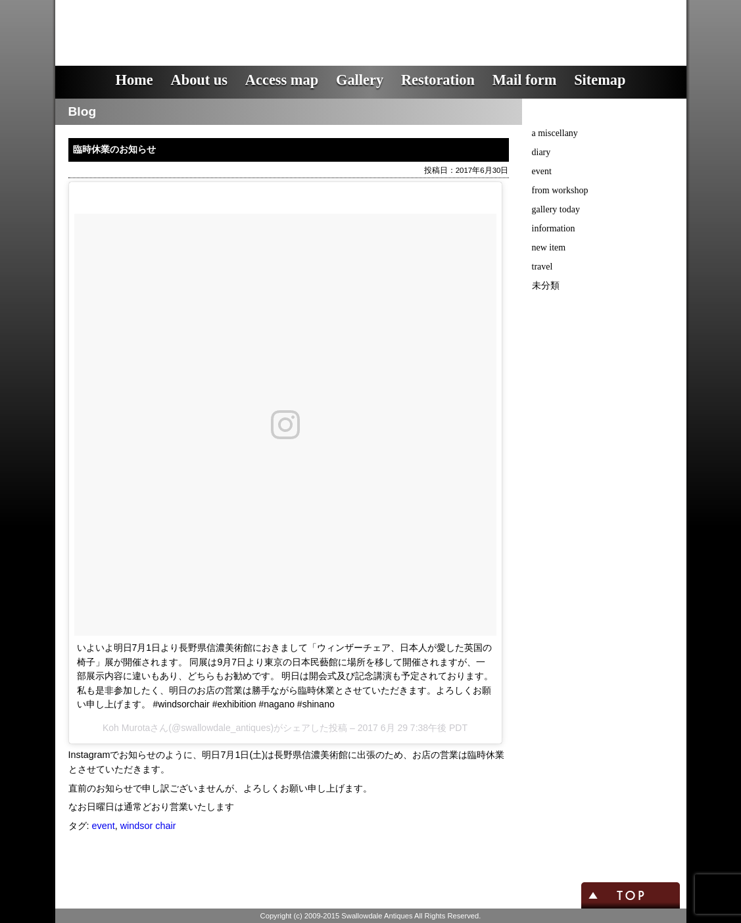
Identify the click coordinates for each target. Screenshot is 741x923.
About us (199, 80)
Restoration (438, 80)
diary (541, 152)
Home (134, 80)
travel (542, 267)
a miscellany (555, 133)
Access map (281, 80)
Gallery (359, 80)
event (103, 825)
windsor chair (148, 825)
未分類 (546, 286)
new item (549, 247)
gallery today (556, 209)
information (553, 228)
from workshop (560, 190)
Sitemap (599, 80)
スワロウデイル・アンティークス (291, 23)
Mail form (524, 80)
